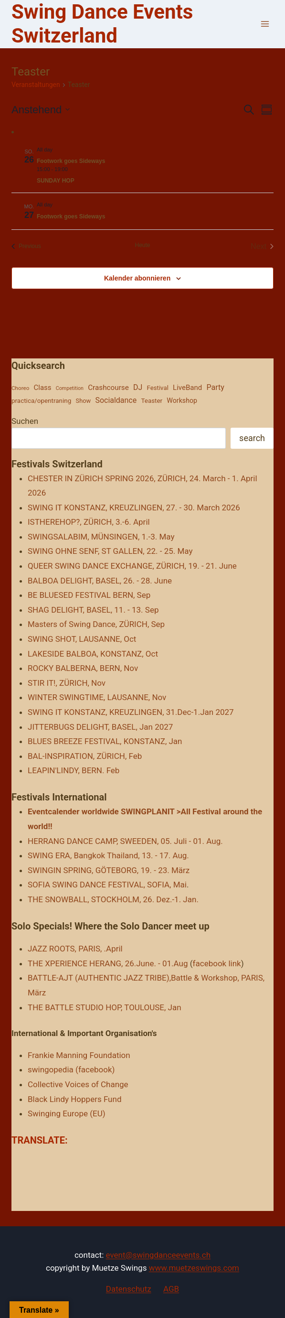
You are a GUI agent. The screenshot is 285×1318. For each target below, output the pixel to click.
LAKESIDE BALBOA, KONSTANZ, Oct (93, 654)
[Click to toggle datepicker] (40, 110)
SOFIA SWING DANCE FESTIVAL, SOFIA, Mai (107, 884)
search (252, 438)
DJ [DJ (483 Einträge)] (137, 387)
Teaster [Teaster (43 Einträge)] (151, 400)
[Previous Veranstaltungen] (26, 246)
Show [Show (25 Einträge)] (83, 400)
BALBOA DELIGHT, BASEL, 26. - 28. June (100, 580)
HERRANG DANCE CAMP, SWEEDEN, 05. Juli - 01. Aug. (125, 841)
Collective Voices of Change (78, 1084)
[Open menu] (265, 24)
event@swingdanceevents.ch (158, 1255)
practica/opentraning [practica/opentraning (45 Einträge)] (41, 400)
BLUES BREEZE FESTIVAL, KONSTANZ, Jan (105, 741)
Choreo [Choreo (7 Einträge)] (20, 388)
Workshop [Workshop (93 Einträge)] (182, 400)
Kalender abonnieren (137, 278)
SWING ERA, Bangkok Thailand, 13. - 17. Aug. (108, 855)
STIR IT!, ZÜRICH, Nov (67, 683)
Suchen (24, 421)
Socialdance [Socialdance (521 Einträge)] (116, 400)
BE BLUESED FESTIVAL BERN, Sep (89, 595)
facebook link (217, 963)
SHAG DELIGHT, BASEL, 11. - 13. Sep (93, 610)
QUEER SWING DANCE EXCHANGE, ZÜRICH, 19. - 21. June (132, 566)
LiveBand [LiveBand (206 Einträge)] (187, 387)
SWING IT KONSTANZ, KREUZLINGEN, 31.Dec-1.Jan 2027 (131, 712)
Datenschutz (128, 1289)
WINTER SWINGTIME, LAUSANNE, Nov (97, 697)
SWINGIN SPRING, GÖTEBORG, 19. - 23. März (109, 870)
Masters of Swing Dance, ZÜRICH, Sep (96, 624)
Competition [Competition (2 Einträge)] (70, 388)
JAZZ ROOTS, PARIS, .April (75, 948)
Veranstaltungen (35, 84)
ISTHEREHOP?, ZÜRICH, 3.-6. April (89, 522)
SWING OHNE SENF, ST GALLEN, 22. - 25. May (110, 551)
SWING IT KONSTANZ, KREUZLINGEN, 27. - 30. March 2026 (134, 507)
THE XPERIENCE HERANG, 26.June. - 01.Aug (108, 963)
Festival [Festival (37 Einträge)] (157, 387)
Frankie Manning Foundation (79, 1055)
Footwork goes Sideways (71, 161)
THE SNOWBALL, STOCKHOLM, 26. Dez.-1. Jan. (113, 899)
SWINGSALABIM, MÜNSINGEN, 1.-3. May (101, 536)
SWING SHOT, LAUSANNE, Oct (82, 639)
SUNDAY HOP (55, 180)
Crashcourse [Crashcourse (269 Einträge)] (108, 387)
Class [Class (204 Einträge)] (43, 387)
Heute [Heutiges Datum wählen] (142, 245)
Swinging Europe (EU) (67, 1113)
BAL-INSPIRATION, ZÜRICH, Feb (85, 756)
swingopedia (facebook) (71, 1069)
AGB (171, 1289)
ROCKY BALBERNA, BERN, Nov (83, 668)
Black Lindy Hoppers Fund (74, 1099)
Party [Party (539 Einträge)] (215, 387)
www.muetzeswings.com (194, 1268)
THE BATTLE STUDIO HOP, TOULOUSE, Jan (104, 1007)
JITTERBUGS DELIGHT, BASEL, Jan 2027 (100, 727)
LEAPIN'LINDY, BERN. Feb (73, 770)
